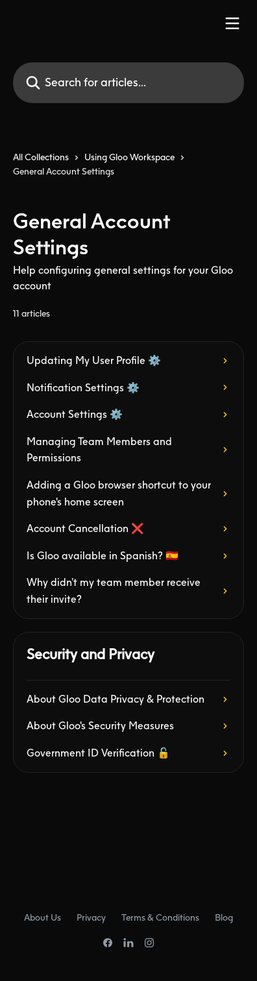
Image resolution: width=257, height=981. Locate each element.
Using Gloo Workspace (129, 156)
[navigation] (128, 169)
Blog (224, 917)
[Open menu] (232, 23)
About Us (42, 917)
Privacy (91, 917)
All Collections (41, 156)
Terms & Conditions (160, 917)
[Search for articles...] (128, 82)
